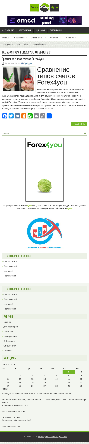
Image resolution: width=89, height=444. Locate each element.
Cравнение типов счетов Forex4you (23, 58)
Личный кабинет (40, 44)
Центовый (40, 30)
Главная (6, 37)
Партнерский (56, 30)
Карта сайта (22, 44)
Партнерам (71, 36)
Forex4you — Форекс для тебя (52, 436)
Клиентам (56, 36)
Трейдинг (8, 43)
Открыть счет (39, 36)
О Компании (21, 36)
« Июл (4, 389)
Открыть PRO (8, 30)
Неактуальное (10, 336)
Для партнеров (10, 327)
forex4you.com (13, 426)
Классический (25, 30)
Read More (79, 124)
